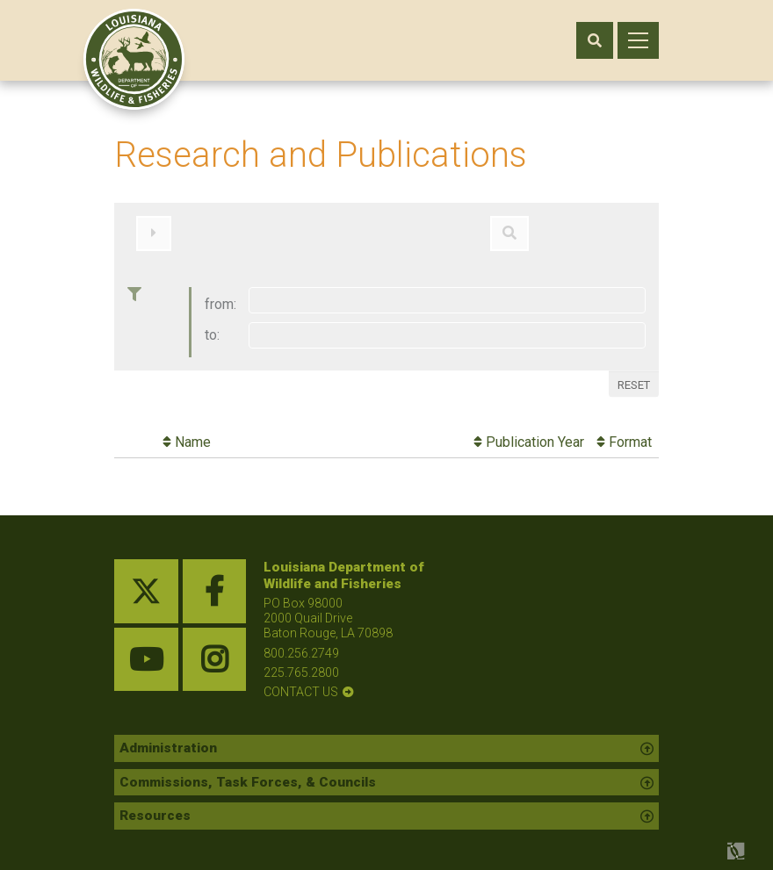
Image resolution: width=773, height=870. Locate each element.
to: (212, 325)
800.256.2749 (301, 643)
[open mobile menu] (638, 40)
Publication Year (528, 432)
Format (624, 432)
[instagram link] (215, 650)
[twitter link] (146, 582)
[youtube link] (146, 650)
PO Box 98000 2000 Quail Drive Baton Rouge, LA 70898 (328, 608)
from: (220, 294)
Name (187, 432)
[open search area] (594, 40)
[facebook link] (215, 582)
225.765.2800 (301, 662)
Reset (634, 374)
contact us (301, 681)
